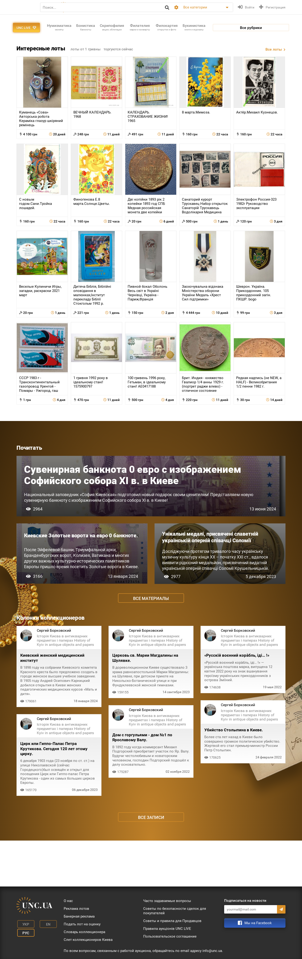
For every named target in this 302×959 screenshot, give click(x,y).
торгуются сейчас (121, 72)
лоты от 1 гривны (86, 72)
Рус (23, 931)
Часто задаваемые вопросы (167, 901)
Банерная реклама (79, 916)
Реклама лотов (76, 908)
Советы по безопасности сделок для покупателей (174, 910)
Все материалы (151, 642)
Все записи (151, 863)
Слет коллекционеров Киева (88, 940)
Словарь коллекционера (84, 932)
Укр (23, 924)
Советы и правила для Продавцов (172, 921)
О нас (68, 901)
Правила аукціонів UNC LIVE (167, 929)
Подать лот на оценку (82, 924)
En (43, 924)
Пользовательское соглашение (170, 936)
